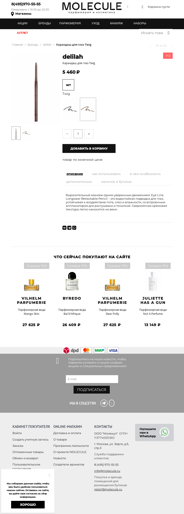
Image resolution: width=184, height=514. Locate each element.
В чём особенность (145, 174)
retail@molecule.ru (108, 489)
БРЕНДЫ (44, 23)
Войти (17, 433)
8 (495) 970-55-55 (106, 464)
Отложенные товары (28, 452)
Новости (59, 458)
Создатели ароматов (68, 464)
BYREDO (72, 298)
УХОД (95, 23)
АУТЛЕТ (22, 33)
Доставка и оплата (67, 433)
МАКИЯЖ (116, 23)
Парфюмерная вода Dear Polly (112, 312)
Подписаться (91, 390)
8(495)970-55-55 (25, 4)
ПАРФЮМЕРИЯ (70, 23)
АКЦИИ (23, 23)
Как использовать (106, 174)
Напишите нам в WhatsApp (148, 432)
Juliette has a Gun (153, 300)
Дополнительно (79, 182)
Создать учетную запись (30, 439)
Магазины (23, 13)
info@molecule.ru (107, 471)
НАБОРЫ (140, 23)
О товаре (60, 439)
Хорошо (28, 505)
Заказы (17, 445)
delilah (72, 56)
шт (68, 85)
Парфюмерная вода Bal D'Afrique (72, 312)
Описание (74, 174)
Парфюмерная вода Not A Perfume (153, 312)
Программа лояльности (71, 445)
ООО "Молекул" (106, 433)
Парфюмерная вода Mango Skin (31, 312)
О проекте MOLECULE (69, 452)
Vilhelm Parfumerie (31, 300)
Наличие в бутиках (116, 182)
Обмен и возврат (25, 458)
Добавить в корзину (89, 148)
